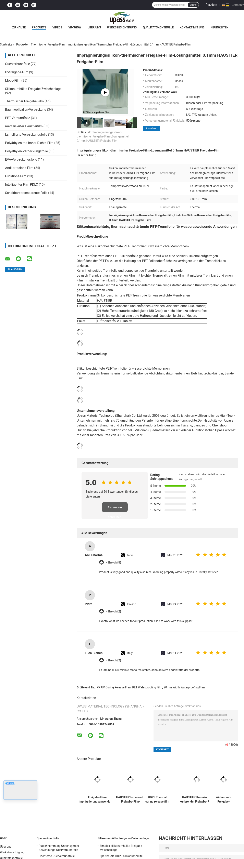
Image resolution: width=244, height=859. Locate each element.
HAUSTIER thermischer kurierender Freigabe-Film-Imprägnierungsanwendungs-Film (197, 799)
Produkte (39, 27)
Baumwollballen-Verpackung (25, 109)
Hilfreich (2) (113, 611)
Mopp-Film (13, 80)
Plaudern (211, 4)
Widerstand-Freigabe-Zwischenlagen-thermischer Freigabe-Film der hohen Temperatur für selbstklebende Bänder (223, 799)
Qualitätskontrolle (158, 27)
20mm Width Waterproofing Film (184, 687)
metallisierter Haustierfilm (24, 126)
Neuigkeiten (220, 27)
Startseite (6, 44)
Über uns (94, 27)
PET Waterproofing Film (147, 687)
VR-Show (74, 27)
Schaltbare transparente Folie (26, 193)
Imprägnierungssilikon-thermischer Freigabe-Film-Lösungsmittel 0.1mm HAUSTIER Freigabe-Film (103, 136)
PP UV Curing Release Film (114, 687)
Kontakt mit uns (192, 27)
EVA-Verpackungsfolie (21, 159)
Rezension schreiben (115, 509)
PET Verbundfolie (17, 118)
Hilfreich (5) (113, 562)
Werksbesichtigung (122, 27)
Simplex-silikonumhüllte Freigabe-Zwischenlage (121, 847)
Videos (57, 27)
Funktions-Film (15, 176)
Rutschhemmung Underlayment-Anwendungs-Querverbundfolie (59, 847)
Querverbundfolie (17, 64)
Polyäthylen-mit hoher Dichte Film (29, 143)
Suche (193, 4)
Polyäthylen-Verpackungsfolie (26, 151)
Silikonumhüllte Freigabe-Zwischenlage (33, 89)
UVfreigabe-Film (16, 72)
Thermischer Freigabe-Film (48, 44)
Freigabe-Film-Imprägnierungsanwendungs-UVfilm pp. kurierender (97, 799)
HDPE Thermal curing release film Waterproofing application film (157, 799)
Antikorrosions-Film (19, 168)
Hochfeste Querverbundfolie (57, 856)
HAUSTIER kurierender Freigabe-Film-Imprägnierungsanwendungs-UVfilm (130, 799)
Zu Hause (19, 27)
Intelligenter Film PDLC (21, 184)
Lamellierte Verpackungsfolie (26, 134)
